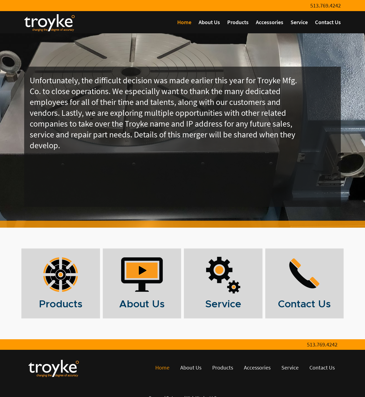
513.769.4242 (325, 5)
